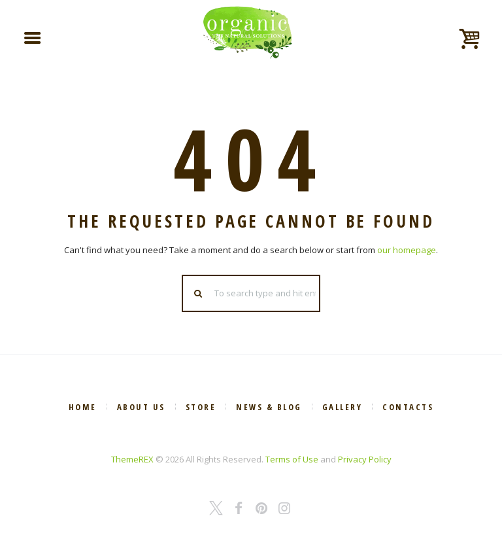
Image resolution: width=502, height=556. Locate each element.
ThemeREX (132, 459)
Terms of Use (291, 459)
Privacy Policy (365, 459)
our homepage (406, 250)
